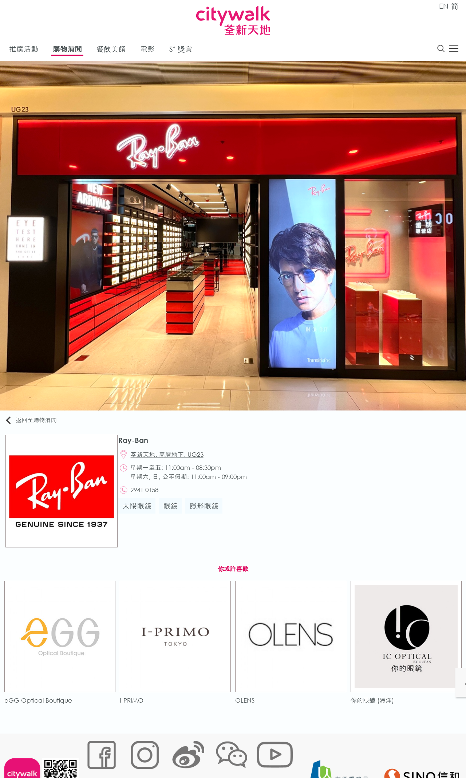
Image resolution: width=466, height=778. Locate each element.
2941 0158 (148, 494)
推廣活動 (23, 50)
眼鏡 (173, 511)
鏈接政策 (157, 754)
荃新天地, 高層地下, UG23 (171, 457)
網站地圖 (93, 754)
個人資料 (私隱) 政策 (197, 754)
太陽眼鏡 (140, 511)
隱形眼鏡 (207, 511)
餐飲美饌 (111, 50)
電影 (147, 50)
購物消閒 (67, 50)
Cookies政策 (125, 754)
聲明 (233, 754)
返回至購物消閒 (34, 421)
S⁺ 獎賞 (180, 50)
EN (444, 6)
